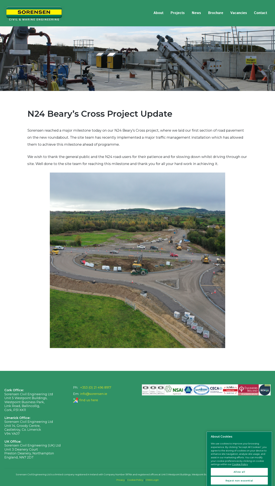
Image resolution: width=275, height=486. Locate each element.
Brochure (215, 13)
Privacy (120, 479)
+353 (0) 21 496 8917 (95, 387)
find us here (88, 400)
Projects (177, 13)
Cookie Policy (135, 479)
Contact (260, 13)
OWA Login (152, 479)
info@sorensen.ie (93, 394)
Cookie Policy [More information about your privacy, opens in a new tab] (240, 473)
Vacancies (238, 13)
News (196, 13)
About (158, 13)
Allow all (239, 481)
